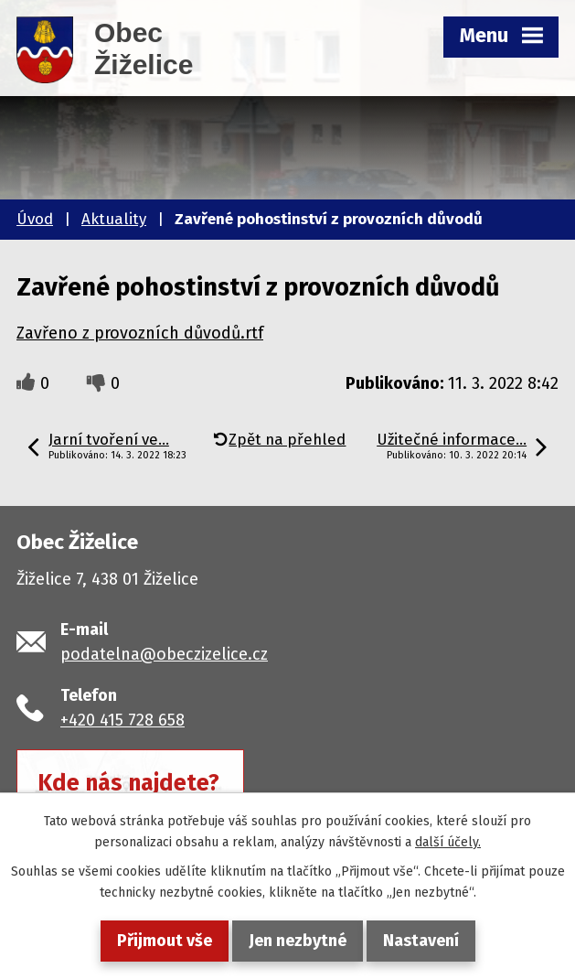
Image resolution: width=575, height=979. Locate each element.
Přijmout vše (164, 941)
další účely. (448, 842)
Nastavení (421, 941)
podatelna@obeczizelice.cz (164, 654)
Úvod (34, 219)
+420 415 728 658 (122, 720)
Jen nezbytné (297, 941)
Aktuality (113, 219)
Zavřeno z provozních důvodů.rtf (139, 333)
